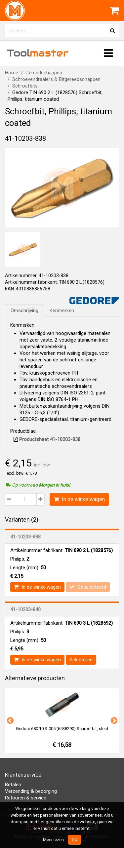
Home (11, 73)
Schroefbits (25, 86)
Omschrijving (24, 310)
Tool (37, 53)
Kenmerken (62, 310)
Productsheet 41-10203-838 (47, 439)
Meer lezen (53, 839)
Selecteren (81, 660)
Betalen (13, 785)
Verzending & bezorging (31, 791)
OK (74, 839)
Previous (9, 720)
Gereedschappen (43, 73)
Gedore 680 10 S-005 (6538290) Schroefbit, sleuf (62, 728)
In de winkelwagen (79, 499)
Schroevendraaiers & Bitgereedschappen (56, 79)
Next (113, 720)
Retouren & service (25, 798)
